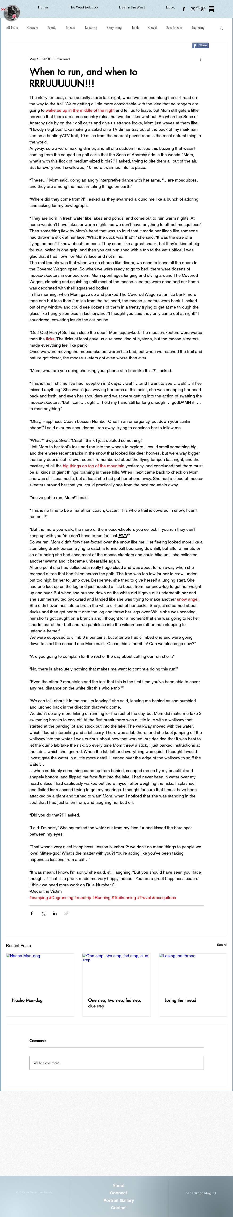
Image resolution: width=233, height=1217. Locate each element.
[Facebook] (184, 9)
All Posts (12, 28)
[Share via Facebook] (31, 913)
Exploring (198, 28)
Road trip (91, 28)
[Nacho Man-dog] (40, 973)
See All (222, 945)
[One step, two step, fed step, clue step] (116, 973)
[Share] (200, 45)
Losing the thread (180, 1000)
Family (51, 28)
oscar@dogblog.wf (201, 1193)
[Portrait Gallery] (118, 1200)
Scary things (115, 28)
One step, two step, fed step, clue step (114, 1003)
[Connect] (118, 1193)
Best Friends (174, 28)
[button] (221, 28)
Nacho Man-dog (27, 1000)
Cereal (152, 28)
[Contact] (118, 1207)
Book (135, 28)
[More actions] (201, 59)
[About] (118, 1185)
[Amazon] (202, 9)
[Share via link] (66, 913)
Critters (32, 28)
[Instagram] (193, 9)
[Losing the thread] (193, 973)
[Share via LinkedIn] (55, 913)
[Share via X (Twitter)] (43, 913)
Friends (70, 28)
